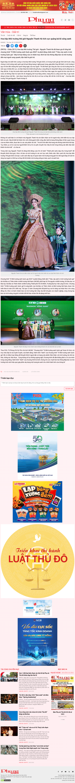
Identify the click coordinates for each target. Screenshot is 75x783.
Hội (27, 27)
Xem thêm (62, 722)
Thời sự (8, 27)
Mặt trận (12, 27)
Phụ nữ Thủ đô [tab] (55, 672)
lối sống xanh (35, 371)
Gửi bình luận (69, 388)
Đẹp (36, 27)
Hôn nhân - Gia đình (22, 27)
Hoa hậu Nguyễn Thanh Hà (11, 371)
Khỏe (34, 27)
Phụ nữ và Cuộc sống (49, 27)
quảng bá (25, 371)
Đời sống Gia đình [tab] (68, 672)
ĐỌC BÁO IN (62, 669)
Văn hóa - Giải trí (41, 27)
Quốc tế (67, 27)
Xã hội (15, 27)
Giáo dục (30, 27)
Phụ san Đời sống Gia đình (60, 27)
